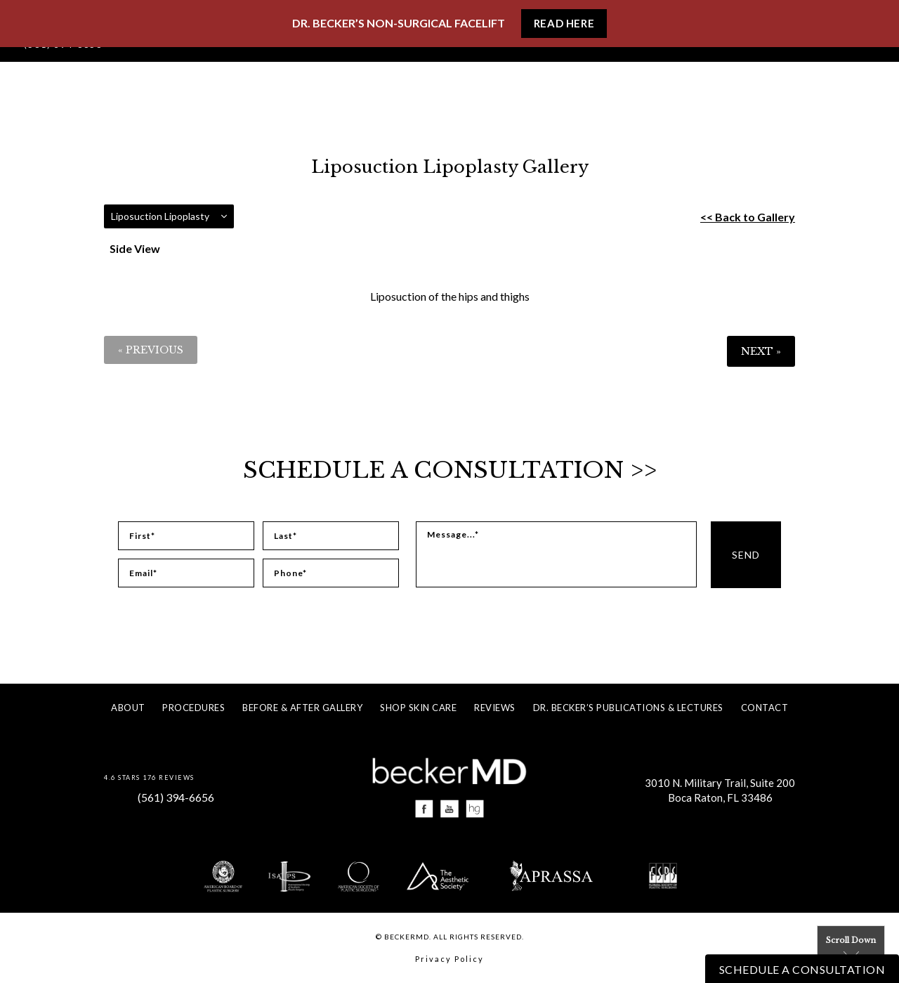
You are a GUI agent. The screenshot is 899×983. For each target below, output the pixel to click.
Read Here (564, 23)
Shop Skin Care (418, 707)
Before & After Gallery (302, 707)
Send (746, 555)
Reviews (495, 707)
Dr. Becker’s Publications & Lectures (628, 707)
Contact (765, 707)
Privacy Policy (449, 958)
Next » (761, 351)
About (128, 707)
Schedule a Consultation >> (450, 470)
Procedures (193, 707)
